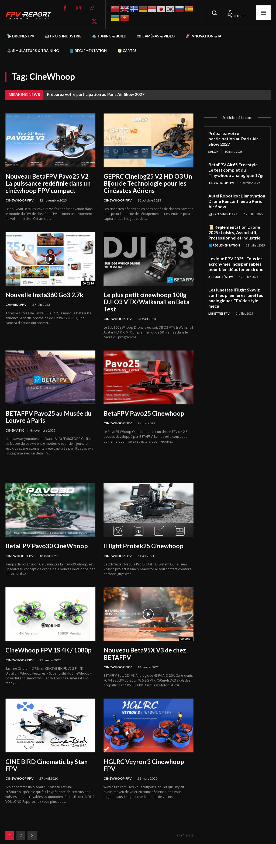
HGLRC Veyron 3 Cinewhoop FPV (148, 751)
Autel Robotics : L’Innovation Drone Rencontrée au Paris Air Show (236, 193)
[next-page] (32, 824)
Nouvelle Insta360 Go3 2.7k (42, 293)
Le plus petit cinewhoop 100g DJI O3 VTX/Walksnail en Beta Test (147, 297)
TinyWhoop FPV (221, 176)
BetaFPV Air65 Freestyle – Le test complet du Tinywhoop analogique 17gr (236, 163)
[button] (214, 12)
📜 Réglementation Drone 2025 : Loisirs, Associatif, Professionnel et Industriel (233, 223)
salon (213, 145)
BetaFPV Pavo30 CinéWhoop (45, 536)
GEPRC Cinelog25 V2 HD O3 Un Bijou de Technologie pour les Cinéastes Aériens (146, 182)
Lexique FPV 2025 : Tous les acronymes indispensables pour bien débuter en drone (234, 254)
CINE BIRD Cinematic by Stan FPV (44, 755)
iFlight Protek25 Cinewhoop (141, 536)
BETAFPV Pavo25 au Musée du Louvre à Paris (47, 408)
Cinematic (14, 421)
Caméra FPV (16, 303)
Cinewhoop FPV (19, 199)
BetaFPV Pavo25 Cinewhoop (142, 404)
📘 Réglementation (224, 236)
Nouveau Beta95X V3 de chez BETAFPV (144, 644)
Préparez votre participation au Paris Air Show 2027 (95, 94)
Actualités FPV (220, 266)
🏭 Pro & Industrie (223, 206)
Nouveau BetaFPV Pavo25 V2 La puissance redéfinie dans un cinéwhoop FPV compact (49, 182)
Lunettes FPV (219, 302)
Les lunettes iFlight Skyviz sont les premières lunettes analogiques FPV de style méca (234, 287)
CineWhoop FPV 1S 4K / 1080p (46, 640)
